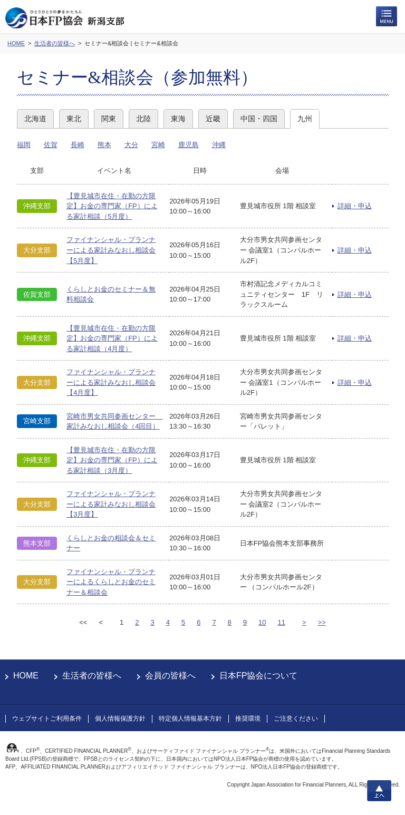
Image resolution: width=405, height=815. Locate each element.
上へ (379, 791)
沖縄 (219, 145)
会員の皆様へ (170, 675)
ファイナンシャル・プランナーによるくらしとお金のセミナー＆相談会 (111, 582)
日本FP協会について (258, 675)
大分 (131, 145)
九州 (304, 118)
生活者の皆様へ (91, 675)
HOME (25, 675)
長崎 (77, 145)
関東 (108, 118)
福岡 (24, 145)
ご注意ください (296, 718)
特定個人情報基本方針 (190, 718)
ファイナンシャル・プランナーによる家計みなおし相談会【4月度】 (111, 382)
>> (322, 622)
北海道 (35, 118)
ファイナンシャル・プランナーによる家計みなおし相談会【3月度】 (111, 504)
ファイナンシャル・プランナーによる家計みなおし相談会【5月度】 (111, 250)
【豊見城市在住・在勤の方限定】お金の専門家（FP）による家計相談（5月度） (112, 206)
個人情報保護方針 (120, 718)
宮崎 (158, 145)
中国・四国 (258, 118)
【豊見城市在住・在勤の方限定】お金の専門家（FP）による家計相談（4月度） (112, 338)
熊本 (104, 145)
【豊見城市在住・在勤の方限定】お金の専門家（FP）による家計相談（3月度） (112, 460)
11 (281, 622)
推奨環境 (248, 718)
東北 (73, 118)
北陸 (143, 118)
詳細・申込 (355, 206)
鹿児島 (188, 145)
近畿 (213, 118)
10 (262, 622)
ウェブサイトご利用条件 (47, 718)
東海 (178, 118)
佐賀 (50, 145)
